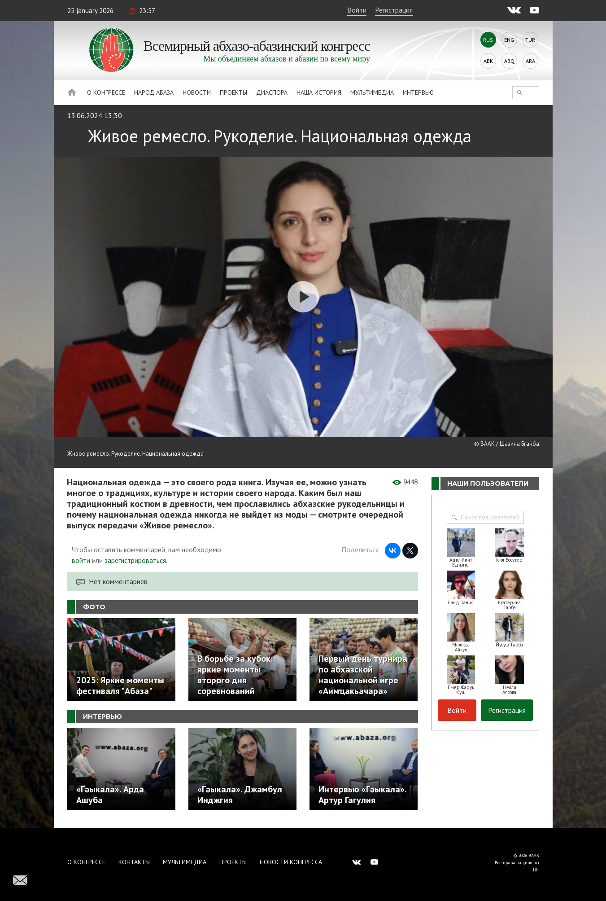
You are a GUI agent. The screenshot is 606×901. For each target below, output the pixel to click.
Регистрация (394, 9)
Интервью (418, 92)
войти (81, 560)
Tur (530, 39)
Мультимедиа (372, 92)
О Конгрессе (106, 92)
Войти (356, 9)
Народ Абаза (154, 92)
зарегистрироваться (135, 560)
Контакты (134, 862)
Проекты (233, 92)
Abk (488, 60)
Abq (509, 60)
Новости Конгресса (291, 862)
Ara (530, 60)
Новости (197, 92)
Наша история (318, 92)
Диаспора (272, 92)
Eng (509, 39)
